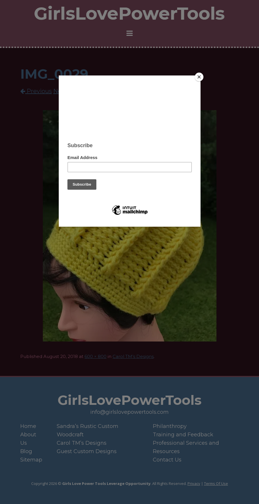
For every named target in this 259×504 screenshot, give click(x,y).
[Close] (199, 77)
